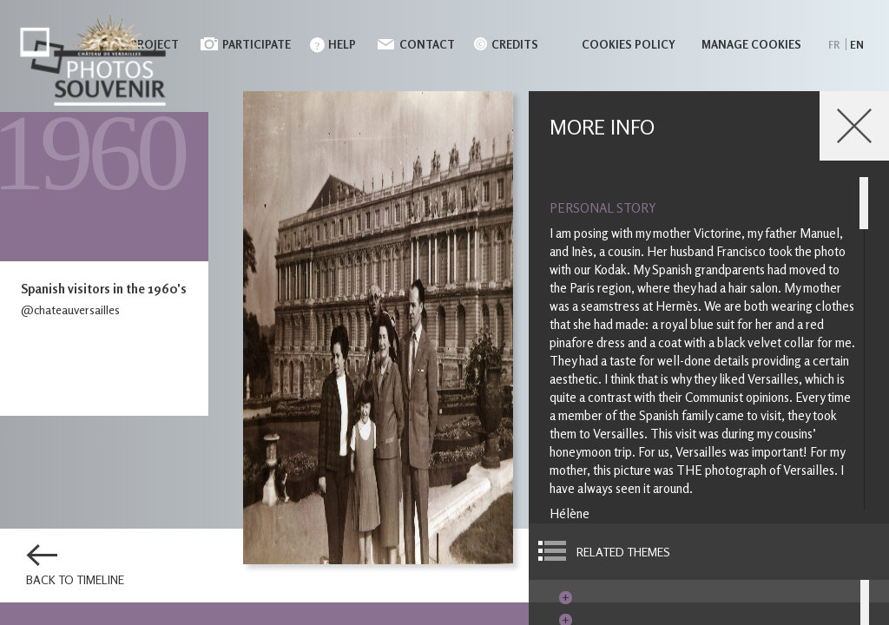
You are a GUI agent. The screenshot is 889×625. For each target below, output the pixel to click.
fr (834, 44)
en (857, 44)
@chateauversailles (70, 309)
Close (854, 126)
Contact (427, 44)
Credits (514, 44)
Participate (256, 44)
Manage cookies (751, 44)
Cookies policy (628, 44)
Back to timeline (75, 580)
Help (342, 44)
